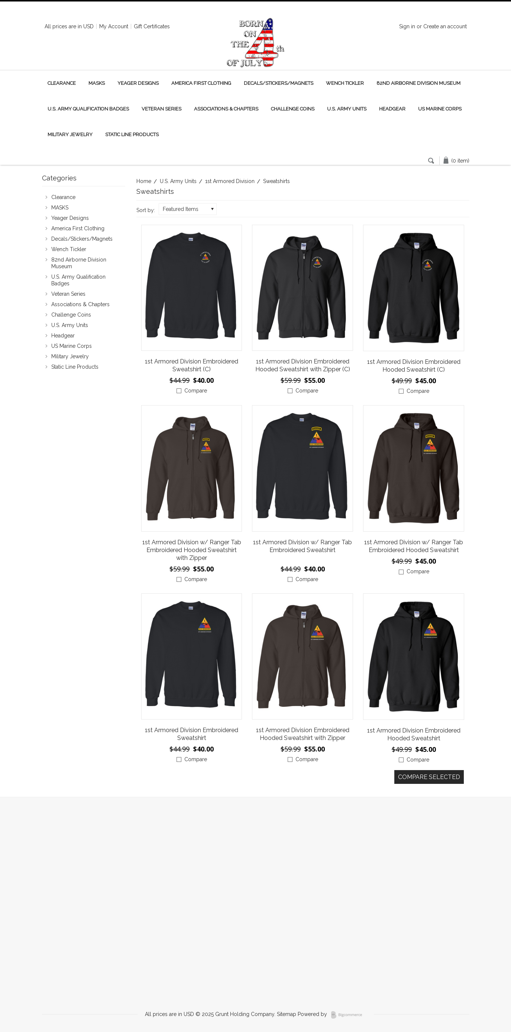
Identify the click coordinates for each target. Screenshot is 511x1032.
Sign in (407, 26)
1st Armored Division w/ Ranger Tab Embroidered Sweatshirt (302, 546)
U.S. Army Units (346, 109)
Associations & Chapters (226, 109)
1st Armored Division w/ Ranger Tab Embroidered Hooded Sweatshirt (413, 546)
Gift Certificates (152, 26)
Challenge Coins (292, 109)
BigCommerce (348, 1015)
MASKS (96, 83)
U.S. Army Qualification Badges (88, 109)
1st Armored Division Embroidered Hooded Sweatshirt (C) (413, 365)
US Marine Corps (440, 109)
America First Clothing (201, 83)
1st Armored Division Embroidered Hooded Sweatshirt (413, 734)
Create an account (445, 26)
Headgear (392, 109)
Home (143, 181)
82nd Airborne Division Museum (418, 83)
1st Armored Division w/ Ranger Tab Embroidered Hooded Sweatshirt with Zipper (191, 550)
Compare (195, 391)
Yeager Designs (138, 83)
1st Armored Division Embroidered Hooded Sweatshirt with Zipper (302, 734)
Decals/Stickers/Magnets (278, 83)
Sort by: (145, 210)
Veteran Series (161, 109)
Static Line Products (132, 134)
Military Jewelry (70, 134)
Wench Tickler (345, 83)
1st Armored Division (230, 181)
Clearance (62, 83)
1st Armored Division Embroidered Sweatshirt (191, 734)
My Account (113, 26)
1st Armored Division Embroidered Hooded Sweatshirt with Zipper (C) (302, 365)
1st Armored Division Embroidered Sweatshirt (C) (191, 365)
